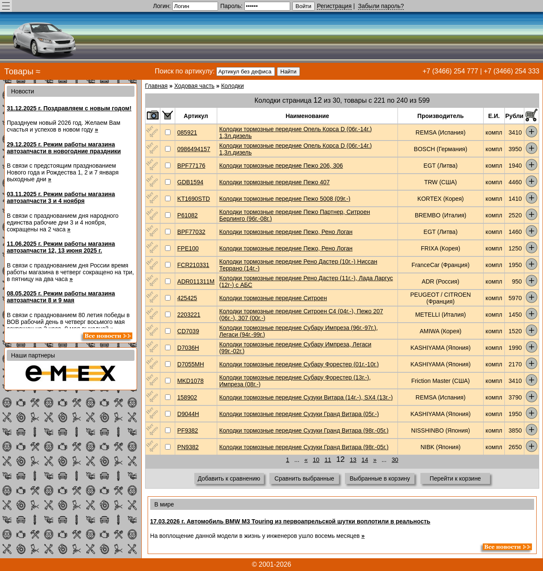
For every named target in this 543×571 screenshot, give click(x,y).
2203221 (189, 314)
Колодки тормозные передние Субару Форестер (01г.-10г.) (299, 364)
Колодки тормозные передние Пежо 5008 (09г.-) (284, 198)
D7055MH (190, 364)
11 (328, 459)
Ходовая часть (194, 85)
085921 (187, 132)
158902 (187, 397)
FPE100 (188, 248)
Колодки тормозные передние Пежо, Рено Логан (286, 231)
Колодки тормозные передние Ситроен (273, 298)
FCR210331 (193, 265)
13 (353, 459)
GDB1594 (190, 182)
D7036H (188, 347)
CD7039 (188, 331)
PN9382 (188, 447)
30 (395, 459)
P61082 (187, 215)
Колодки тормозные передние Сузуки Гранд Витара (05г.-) (299, 414)
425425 (187, 298)
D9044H (188, 414)
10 (316, 459)
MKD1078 (190, 380)
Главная (156, 85)
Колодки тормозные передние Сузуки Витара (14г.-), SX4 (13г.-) (306, 397)
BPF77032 (191, 231)
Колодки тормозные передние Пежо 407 (274, 182)
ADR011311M (196, 281)
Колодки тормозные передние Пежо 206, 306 (281, 165)
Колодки (232, 85)
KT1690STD (193, 198)
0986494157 (193, 149)
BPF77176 (191, 165)
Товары (19, 71)
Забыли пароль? (381, 6)
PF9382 (187, 430)
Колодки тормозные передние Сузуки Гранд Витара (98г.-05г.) (304, 430)
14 (364, 459)
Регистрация (334, 6)
